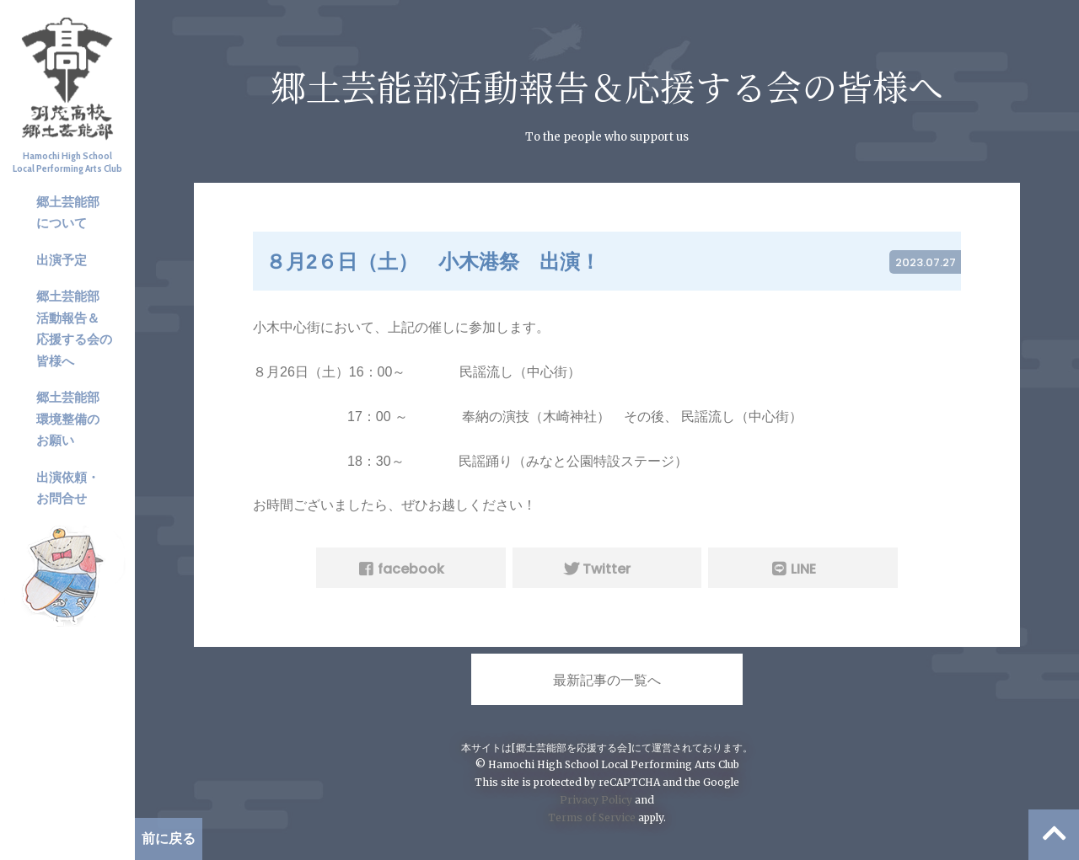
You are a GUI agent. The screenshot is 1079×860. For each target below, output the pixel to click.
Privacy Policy (596, 799)
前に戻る (169, 838)
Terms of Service (592, 817)
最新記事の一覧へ (607, 680)
